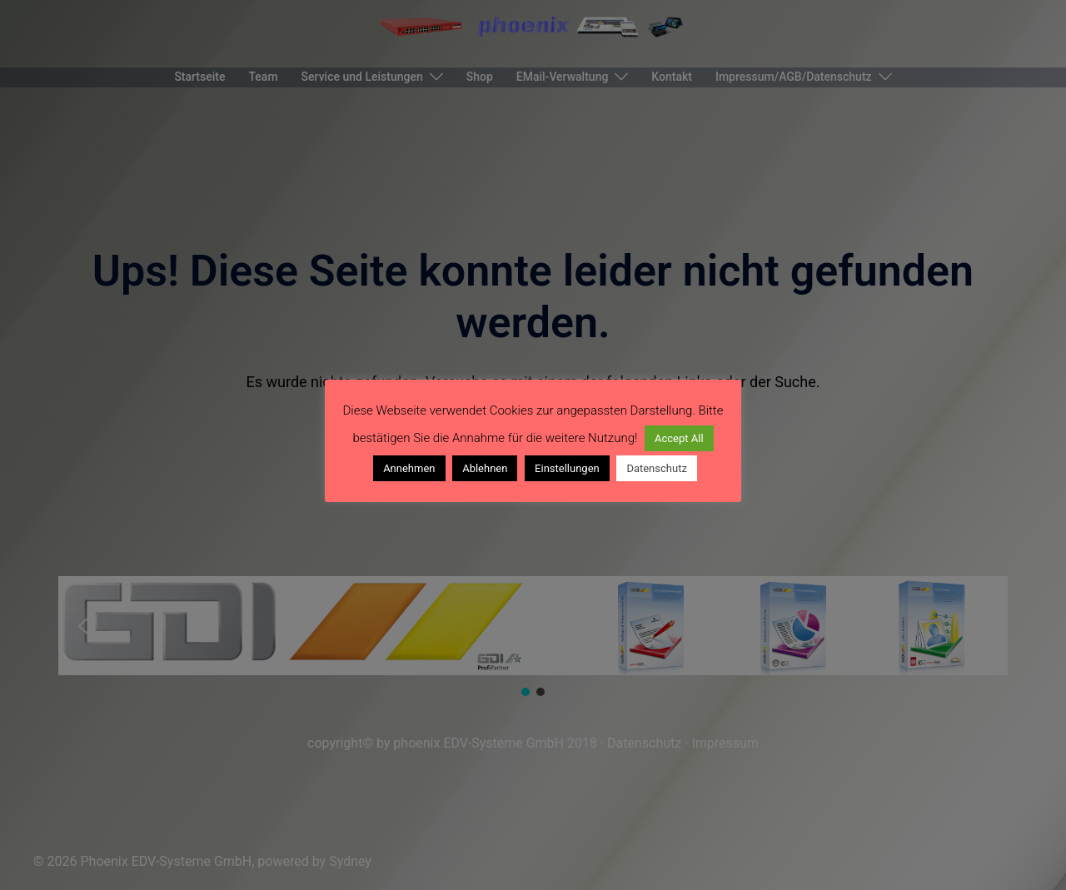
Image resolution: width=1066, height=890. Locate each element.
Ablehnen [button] (484, 468)
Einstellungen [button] (567, 468)
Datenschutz (656, 468)
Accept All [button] (679, 438)
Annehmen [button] (409, 468)
